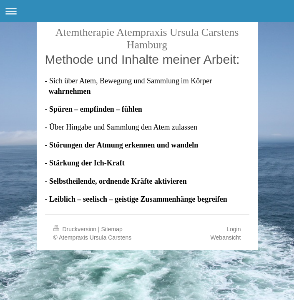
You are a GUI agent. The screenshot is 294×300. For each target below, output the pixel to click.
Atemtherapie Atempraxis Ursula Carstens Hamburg (147, 38)
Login (233, 229)
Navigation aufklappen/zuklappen (147, 11)
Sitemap (112, 229)
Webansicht (226, 237)
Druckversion (75, 229)
